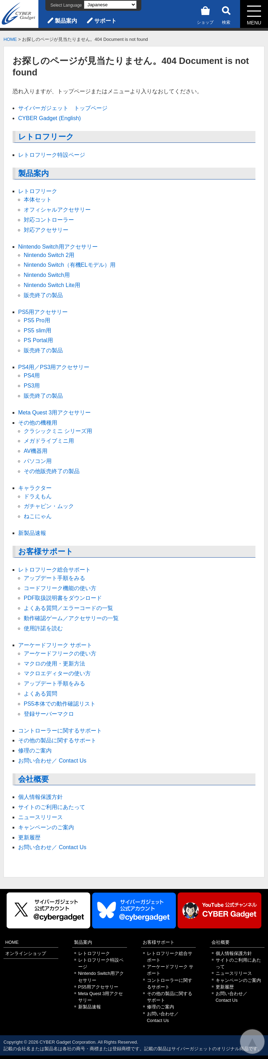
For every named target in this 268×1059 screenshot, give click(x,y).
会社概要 (33, 779)
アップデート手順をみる (54, 578)
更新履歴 (29, 837)
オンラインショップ (25, 953)
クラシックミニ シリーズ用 (58, 431)
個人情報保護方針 (40, 797)
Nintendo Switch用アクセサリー (58, 247)
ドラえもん (38, 496)
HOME (10, 39)
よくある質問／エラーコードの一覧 (68, 608)
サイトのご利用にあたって (51, 807)
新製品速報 (32, 533)
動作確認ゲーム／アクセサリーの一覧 (71, 618)
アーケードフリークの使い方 (60, 653)
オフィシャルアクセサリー (57, 210)
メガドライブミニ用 (49, 441)
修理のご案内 (35, 750)
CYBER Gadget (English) (49, 118)
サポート (105, 21)
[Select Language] (110, 5)
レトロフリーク (46, 136)
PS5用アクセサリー (43, 312)
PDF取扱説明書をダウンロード (63, 598)
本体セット (38, 200)
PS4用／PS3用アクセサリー (53, 367)
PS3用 (32, 386)
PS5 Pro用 (37, 320)
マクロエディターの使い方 (57, 673)
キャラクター (35, 488)
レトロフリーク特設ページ (51, 155)
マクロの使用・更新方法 (54, 664)
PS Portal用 (38, 340)
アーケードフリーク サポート (55, 645)
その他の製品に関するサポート (57, 740)
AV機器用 (35, 451)
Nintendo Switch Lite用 (52, 285)
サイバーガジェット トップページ (62, 108)
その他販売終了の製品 (52, 471)
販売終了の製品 (43, 295)
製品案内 (66, 21)
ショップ (205, 14)
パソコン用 (38, 461)
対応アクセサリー (46, 230)
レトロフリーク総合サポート (54, 570)
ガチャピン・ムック (49, 506)
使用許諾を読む (43, 628)
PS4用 (32, 375)
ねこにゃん (38, 516)
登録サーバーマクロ (49, 714)
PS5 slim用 (37, 330)
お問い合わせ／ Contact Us (52, 761)
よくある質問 (40, 694)
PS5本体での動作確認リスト (60, 704)
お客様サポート (45, 551)
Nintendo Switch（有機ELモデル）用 (70, 265)
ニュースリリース (40, 817)
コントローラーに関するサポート (60, 731)
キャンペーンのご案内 (46, 827)
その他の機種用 (37, 423)
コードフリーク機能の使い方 (60, 588)
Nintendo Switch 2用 (49, 255)
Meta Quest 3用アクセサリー (54, 412)
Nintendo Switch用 (47, 275)
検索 (226, 14)
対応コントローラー (49, 220)
